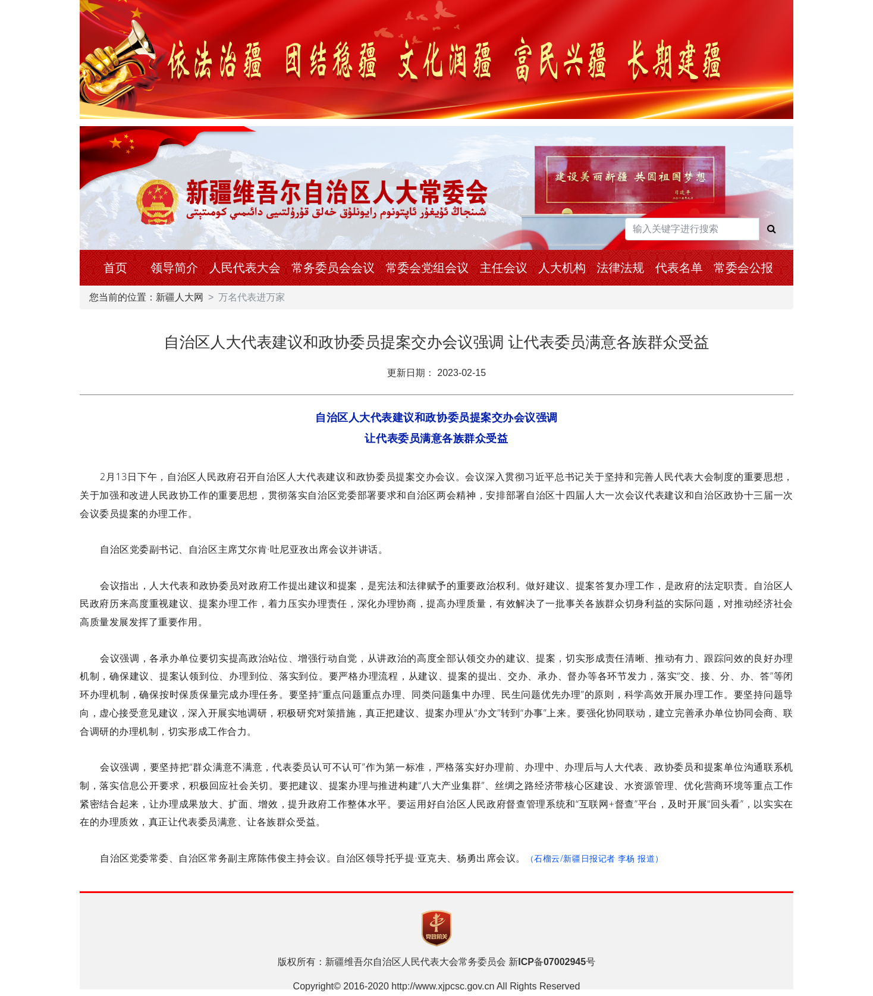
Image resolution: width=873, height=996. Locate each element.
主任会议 (503, 267)
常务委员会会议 (333, 267)
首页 (115, 267)
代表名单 (679, 267)
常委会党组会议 (427, 267)
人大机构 (562, 267)
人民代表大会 (245, 267)
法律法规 (620, 267)
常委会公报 (743, 267)
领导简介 (174, 267)
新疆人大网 (179, 297)
